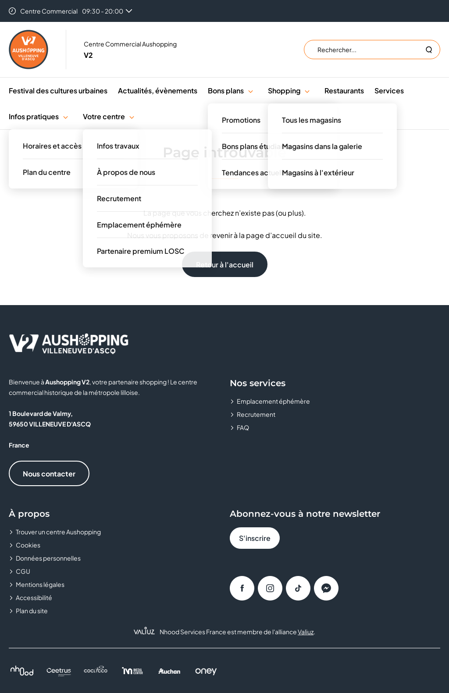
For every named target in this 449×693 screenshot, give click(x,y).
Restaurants (344, 90)
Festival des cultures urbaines (58, 90)
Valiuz (306, 632)
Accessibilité (34, 597)
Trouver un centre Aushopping (58, 532)
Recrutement (256, 414)
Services (389, 90)
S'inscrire (255, 538)
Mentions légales (40, 584)
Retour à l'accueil (224, 264)
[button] (250, 90)
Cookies (28, 545)
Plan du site (32, 611)
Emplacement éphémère (273, 401)
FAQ (243, 427)
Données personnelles (48, 558)
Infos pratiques (34, 116)
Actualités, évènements (157, 90)
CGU (23, 571)
